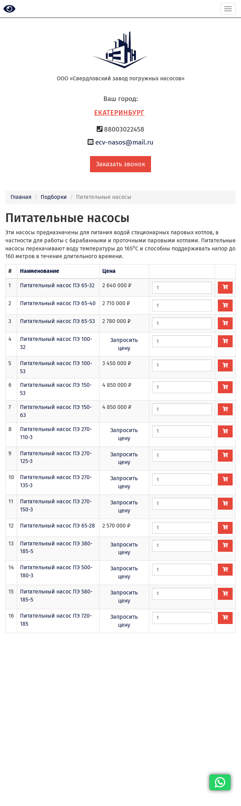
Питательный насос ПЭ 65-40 (58, 303)
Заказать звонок (120, 164)
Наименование (39, 271)
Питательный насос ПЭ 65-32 (57, 285)
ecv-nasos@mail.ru (124, 142)
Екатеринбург (119, 113)
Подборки (54, 197)
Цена (109, 271)
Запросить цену (124, 344)
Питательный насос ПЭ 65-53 (57, 321)
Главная (21, 197)
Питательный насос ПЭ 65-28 (57, 525)
